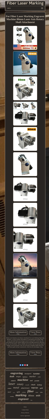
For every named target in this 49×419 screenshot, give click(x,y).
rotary (20, 384)
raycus (34, 387)
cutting (24, 392)
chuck (33, 385)
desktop (39, 385)
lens (31, 400)
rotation (9, 388)
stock (14, 392)
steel (9, 392)
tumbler (36, 374)
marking (21, 395)
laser (12, 384)
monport (28, 373)
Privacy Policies (25, 412)
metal (16, 387)
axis (38, 395)
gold (41, 388)
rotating (12, 396)
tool (31, 380)
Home (25, 407)
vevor (37, 392)
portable (37, 380)
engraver (23, 399)
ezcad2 (27, 385)
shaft (12, 376)
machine (22, 379)
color (39, 377)
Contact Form (25, 410)
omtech (13, 380)
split (18, 392)
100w (41, 392)
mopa (18, 376)
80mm (31, 395)
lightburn (25, 377)
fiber (30, 391)
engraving (16, 373)
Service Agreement (25, 415)
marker (32, 376)
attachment (25, 388)
